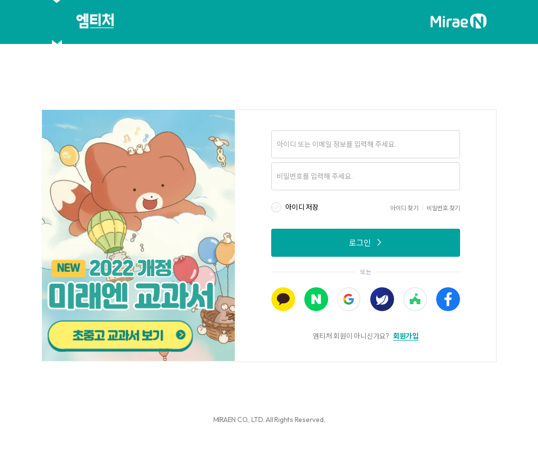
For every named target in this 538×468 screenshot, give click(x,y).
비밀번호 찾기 (443, 208)
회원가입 (406, 336)
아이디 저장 (302, 207)
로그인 (366, 243)
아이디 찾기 (404, 208)
